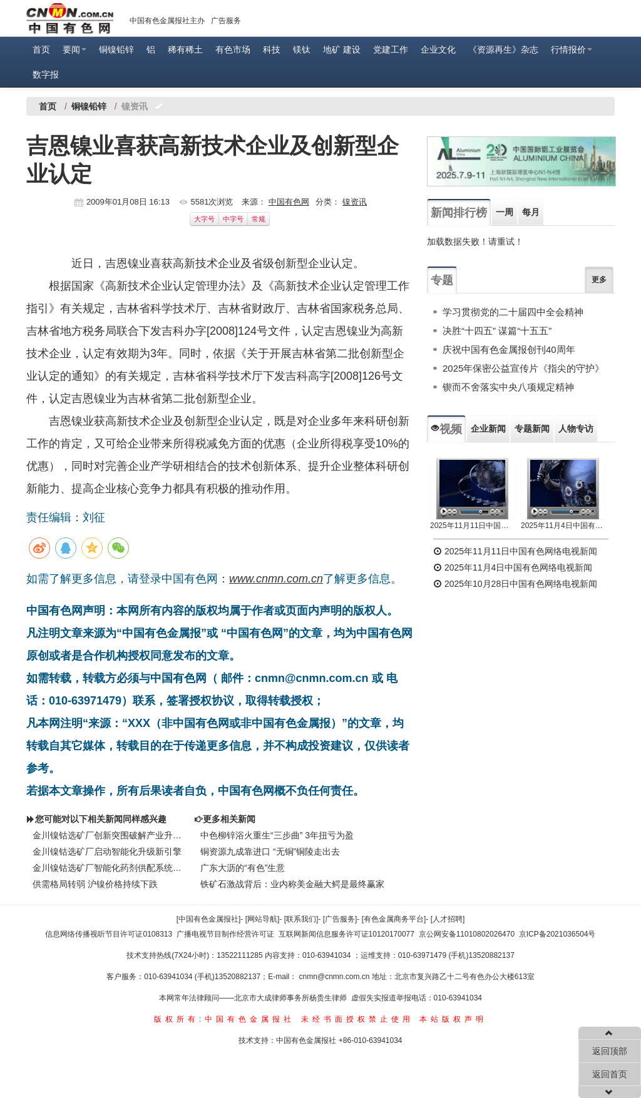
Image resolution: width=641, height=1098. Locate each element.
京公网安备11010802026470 (467, 934)
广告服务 (226, 20)
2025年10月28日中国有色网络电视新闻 (515, 584)
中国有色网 (289, 201)
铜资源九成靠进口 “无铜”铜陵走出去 (270, 851)
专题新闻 (532, 429)
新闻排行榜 (459, 212)
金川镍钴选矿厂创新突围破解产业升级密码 (107, 835)
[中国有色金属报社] (209, 919)
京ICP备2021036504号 (557, 934)
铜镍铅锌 (116, 49)
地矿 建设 (342, 49)
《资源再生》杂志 (503, 49)
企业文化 (438, 49)
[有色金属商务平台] (394, 919)
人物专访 (575, 429)
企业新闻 (488, 429)
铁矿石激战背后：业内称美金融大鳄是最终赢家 (292, 884)
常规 (258, 219)
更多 (599, 279)
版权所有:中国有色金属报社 (224, 1019)
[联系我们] (301, 919)
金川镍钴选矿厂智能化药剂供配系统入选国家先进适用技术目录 (107, 868)
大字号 (204, 219)
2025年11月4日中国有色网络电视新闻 (563, 525)
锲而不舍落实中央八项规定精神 (508, 387)
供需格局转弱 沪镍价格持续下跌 (95, 884)
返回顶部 (609, 1051)
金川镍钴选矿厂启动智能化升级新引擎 (107, 851)
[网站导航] (262, 919)
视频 (446, 429)
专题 (442, 280)
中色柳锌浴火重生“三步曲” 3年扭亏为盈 (277, 835)
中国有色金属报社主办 (167, 20)
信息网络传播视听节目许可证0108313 (108, 934)
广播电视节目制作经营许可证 (225, 934)
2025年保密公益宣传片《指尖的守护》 (523, 368)
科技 (271, 49)
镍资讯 (354, 201)
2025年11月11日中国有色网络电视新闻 (472, 525)
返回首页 (609, 1074)
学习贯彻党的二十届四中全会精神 (513, 312)
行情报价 (571, 49)
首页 (41, 49)
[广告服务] (340, 919)
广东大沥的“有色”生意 (242, 868)
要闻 (74, 49)
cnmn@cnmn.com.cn (335, 976)
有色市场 (232, 49)
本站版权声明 (453, 1019)
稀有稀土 (185, 49)
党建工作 (390, 49)
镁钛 (301, 49)
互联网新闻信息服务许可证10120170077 (346, 934)
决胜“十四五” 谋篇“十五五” (497, 330)
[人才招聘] (448, 919)
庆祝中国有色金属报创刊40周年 (509, 349)
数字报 (46, 74)
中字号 (233, 219)
